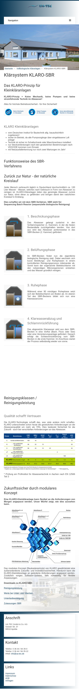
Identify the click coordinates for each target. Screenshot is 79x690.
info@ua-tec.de (17, 654)
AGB (7, 678)
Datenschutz (10, 676)
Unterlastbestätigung (14, 598)
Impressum (10, 673)
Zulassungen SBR (12, 603)
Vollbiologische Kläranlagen (28, 68)
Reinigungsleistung (13, 588)
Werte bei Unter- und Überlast (18, 593)
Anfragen (9, 681)
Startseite (9, 68)
